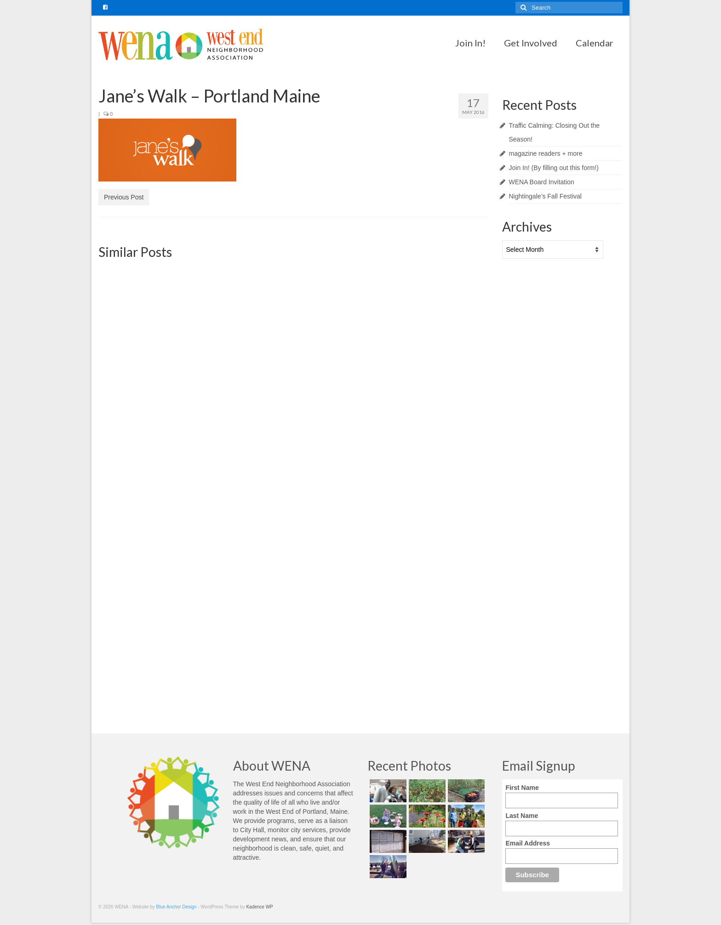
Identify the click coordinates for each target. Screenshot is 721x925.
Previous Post (123, 197)
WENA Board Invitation (541, 182)
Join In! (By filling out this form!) (554, 167)
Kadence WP (259, 906)
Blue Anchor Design (176, 906)
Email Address (527, 843)
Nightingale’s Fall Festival (545, 196)
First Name (521, 787)
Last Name (521, 815)
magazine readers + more (546, 153)
